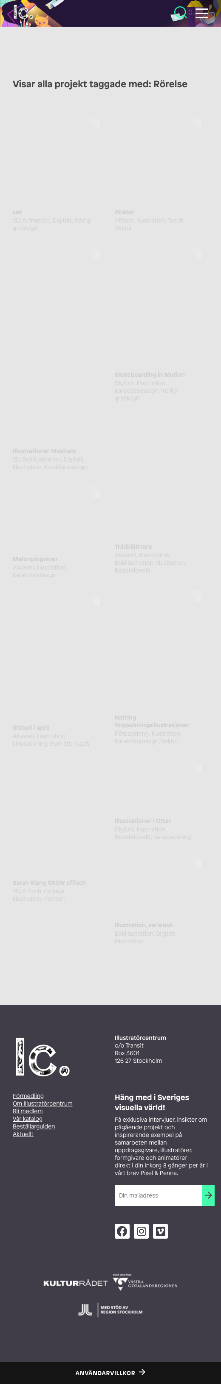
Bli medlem (27, 1111)
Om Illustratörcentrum (43, 1104)
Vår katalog (27, 1119)
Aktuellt (23, 1134)
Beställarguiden (34, 1127)
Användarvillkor (106, 1373)
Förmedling (28, 1096)
